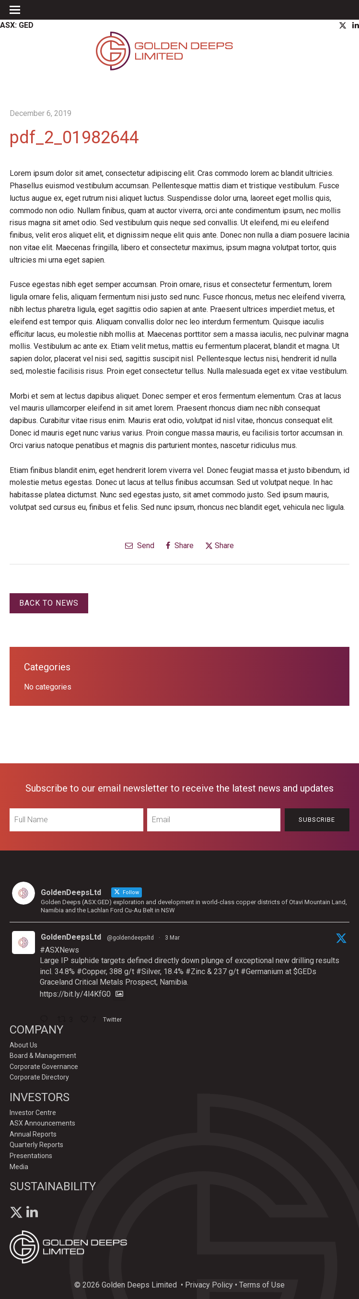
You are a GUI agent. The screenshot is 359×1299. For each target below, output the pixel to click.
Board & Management (43, 1055)
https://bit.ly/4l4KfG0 (75, 994)
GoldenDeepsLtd (71, 937)
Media (19, 1167)
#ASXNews (59, 949)
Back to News (49, 603)
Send (139, 545)
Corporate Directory (39, 1077)
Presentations (31, 1156)
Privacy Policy (209, 1284)
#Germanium (262, 971)
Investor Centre (33, 1112)
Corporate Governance (44, 1066)
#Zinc (195, 971)
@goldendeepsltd (130, 937)
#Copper (91, 971)
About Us (23, 1045)
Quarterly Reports (36, 1145)
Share (180, 545)
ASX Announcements (42, 1123)
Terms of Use (262, 1284)
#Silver (148, 971)
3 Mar (172, 937)
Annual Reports (33, 1134)
